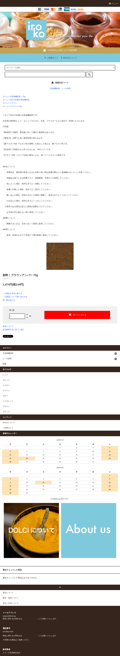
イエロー (6, 385)
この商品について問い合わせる (15, 297)
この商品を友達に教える (12, 293)
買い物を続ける (9, 300)
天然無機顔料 (54, 88)
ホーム (5, 96)
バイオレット (8, 401)
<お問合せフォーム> (30, 619)
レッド (5, 375)
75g (24, 96)
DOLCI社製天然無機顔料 (19, 100)
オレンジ (6, 380)
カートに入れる (77, 314)
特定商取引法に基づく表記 (13, 330)
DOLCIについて (68, 58)
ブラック (6, 412)
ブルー (5, 396)
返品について (8, 326)
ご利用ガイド (50, 58)
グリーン (6, 391)
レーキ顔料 (66, 88)
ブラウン (13, 103)
